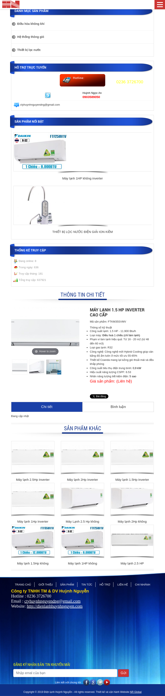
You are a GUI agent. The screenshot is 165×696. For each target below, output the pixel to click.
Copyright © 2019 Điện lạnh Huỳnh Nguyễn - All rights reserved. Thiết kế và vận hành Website (76, 692)
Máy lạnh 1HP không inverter (82, 178)
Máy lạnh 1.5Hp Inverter (132, 479)
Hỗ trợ (105, 584)
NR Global (135, 692)
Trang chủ (23, 584)
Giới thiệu (46, 584)
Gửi (123, 673)
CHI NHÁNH (142, 584)
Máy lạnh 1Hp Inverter (32, 521)
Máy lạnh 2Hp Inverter (82, 479)
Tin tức (86, 584)
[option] (82, 157)
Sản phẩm (67, 584)
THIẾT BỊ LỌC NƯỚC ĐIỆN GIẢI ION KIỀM (82, 232)
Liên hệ (122, 584)
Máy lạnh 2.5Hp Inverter (33, 479)
